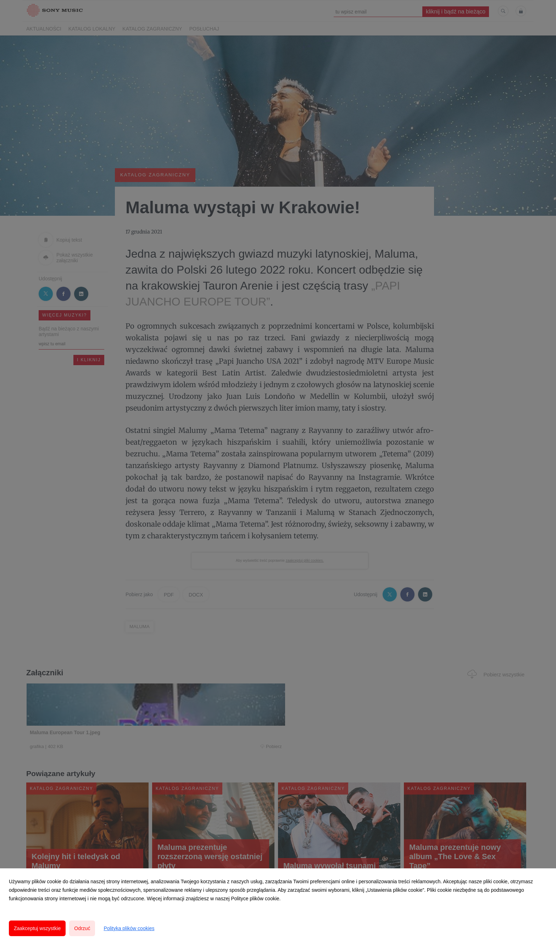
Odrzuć (82, 928)
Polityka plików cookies (129, 928)
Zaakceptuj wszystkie (37, 928)
